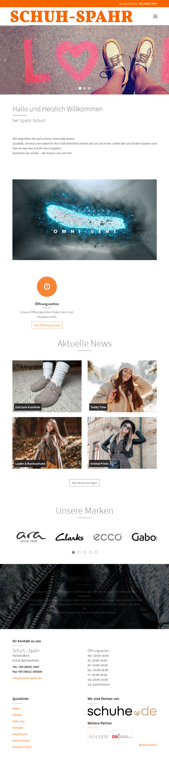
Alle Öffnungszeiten (47, 327)
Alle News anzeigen (84, 485)
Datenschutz (20, 740)
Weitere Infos (148, 745)
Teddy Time (98, 408)
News (16, 708)
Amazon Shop (21, 747)
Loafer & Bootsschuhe (30, 464)
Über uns (18, 721)
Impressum (20, 734)
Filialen (17, 715)
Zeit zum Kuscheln (27, 408)
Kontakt (17, 728)
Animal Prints (99, 464)
